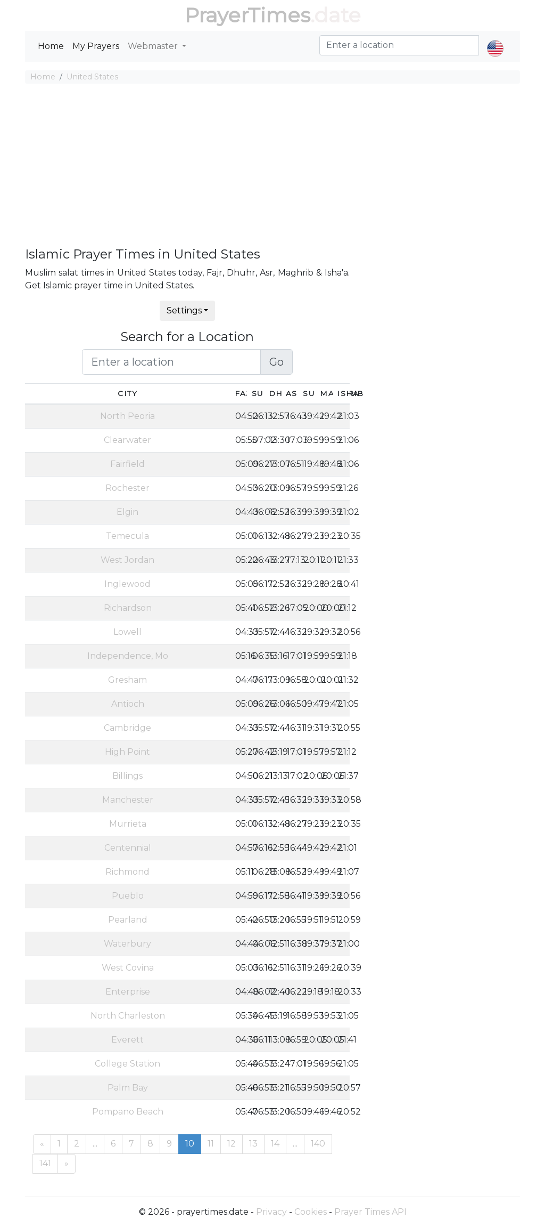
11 (211, 1144)
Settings (184, 310)
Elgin (127, 512)
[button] (495, 39)
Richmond (127, 872)
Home (51, 46)
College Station (127, 1064)
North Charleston (127, 1016)
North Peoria (127, 416)
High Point (127, 752)
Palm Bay (128, 1088)
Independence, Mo (127, 656)
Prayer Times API (370, 1212)
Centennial (127, 848)
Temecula (127, 536)
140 (318, 1144)
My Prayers (95, 46)
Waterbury (127, 944)
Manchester (127, 800)
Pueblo (128, 896)
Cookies (310, 1212)
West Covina (128, 968)
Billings (127, 776)
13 (253, 1144)
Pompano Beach (127, 1112)
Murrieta (127, 824)
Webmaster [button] (154, 46)
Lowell (127, 632)
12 (231, 1144)
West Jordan (127, 560)
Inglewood (127, 584)
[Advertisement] (272, 166)
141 (45, 1163)
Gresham (127, 680)
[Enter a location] (171, 362)
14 (275, 1144)
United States (92, 77)
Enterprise (127, 992)
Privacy (271, 1212)
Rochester (127, 488)
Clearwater (127, 440)
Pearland (127, 920)
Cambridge (127, 728)
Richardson (128, 608)
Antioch (127, 704)
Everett (127, 1040)
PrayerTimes (247, 15)
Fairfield (127, 464)
